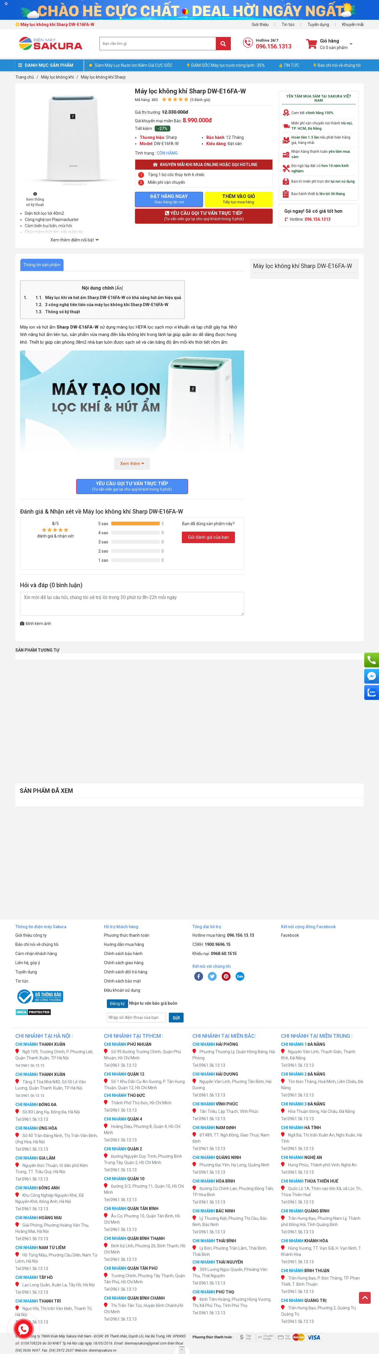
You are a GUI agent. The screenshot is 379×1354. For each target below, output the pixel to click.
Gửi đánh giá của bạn (208, 537)
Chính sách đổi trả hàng (125, 972)
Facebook (290, 935)
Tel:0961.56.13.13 (29, 1065)
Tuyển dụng (318, 24)
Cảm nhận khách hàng (36, 953)
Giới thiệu (260, 24)
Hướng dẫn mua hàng (124, 944)
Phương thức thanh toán (126, 935)
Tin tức (288, 24)
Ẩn (119, 288)
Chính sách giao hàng (123, 962)
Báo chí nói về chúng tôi (337, 65)
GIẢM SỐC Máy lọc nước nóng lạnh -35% (226, 65)
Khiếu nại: (214, 953)
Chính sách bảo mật (122, 981)
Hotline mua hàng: (223, 935)
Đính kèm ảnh (35, 623)
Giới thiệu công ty (31, 935)
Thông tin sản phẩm (42, 264)
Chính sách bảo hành (123, 953)
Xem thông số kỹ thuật (35, 199)
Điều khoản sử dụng (122, 990)
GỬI (176, 1018)
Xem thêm (132, 463)
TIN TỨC (289, 65)
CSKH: (211, 944)
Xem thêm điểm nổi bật (72, 240)
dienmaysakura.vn (102, 1350)
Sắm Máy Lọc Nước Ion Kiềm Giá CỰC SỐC (133, 65)
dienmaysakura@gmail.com (146, 1343)
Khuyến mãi (353, 24)
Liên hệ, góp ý (27, 962)
